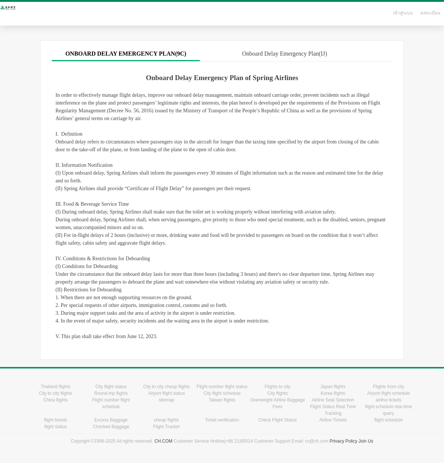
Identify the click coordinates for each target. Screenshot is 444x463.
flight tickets (55, 420)
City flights (277, 393)
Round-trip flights (111, 393)
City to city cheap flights (166, 386)
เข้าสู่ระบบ (403, 13)
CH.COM (163, 441)
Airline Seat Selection (333, 400)
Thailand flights (56, 386)
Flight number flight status (221, 386)
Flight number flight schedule (111, 403)
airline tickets (388, 400)
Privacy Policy (343, 441)
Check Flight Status (277, 420)
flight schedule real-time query (388, 410)
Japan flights (332, 386)
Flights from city (388, 386)
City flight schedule (222, 393)
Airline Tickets (333, 420)
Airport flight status (166, 393)
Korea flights (333, 393)
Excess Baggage (111, 420)
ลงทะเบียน (430, 13)
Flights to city (277, 386)
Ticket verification (222, 420)
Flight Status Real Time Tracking (333, 410)
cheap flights (166, 420)
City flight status (111, 386)
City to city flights (55, 393)
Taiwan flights (222, 400)
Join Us (366, 441)
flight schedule (388, 420)
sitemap (166, 400)
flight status (55, 426)
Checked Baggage (111, 426)
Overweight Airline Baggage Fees (277, 403)
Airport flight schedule (388, 393)
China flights (55, 400)
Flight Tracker (166, 426)
